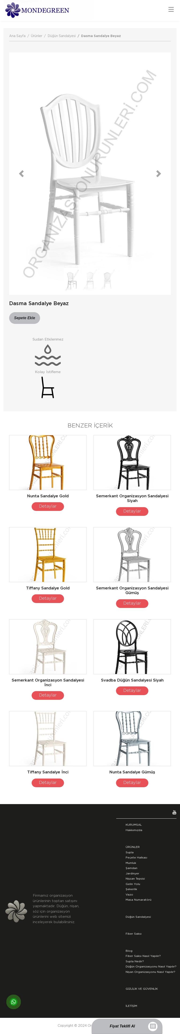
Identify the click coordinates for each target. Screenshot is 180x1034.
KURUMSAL (134, 824)
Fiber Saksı (134, 933)
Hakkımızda (134, 830)
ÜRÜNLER (133, 847)
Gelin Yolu (133, 884)
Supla (130, 852)
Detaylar (48, 506)
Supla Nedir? (135, 961)
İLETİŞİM (131, 1005)
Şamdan (131, 868)
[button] (21, 173)
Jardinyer (132, 873)
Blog (129, 950)
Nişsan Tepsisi (135, 878)
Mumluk (131, 863)
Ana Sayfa (17, 36)
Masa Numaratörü (138, 899)
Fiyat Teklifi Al (122, 1026)
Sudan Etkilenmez (48, 339)
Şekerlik (131, 889)
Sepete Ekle (24, 318)
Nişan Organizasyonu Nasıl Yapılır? (150, 971)
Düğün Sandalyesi (62, 36)
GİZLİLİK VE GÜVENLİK (142, 988)
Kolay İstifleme (48, 372)
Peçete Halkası (136, 857)
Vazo (129, 894)
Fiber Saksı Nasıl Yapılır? (143, 956)
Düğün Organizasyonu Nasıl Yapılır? (151, 966)
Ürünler (36, 36)
